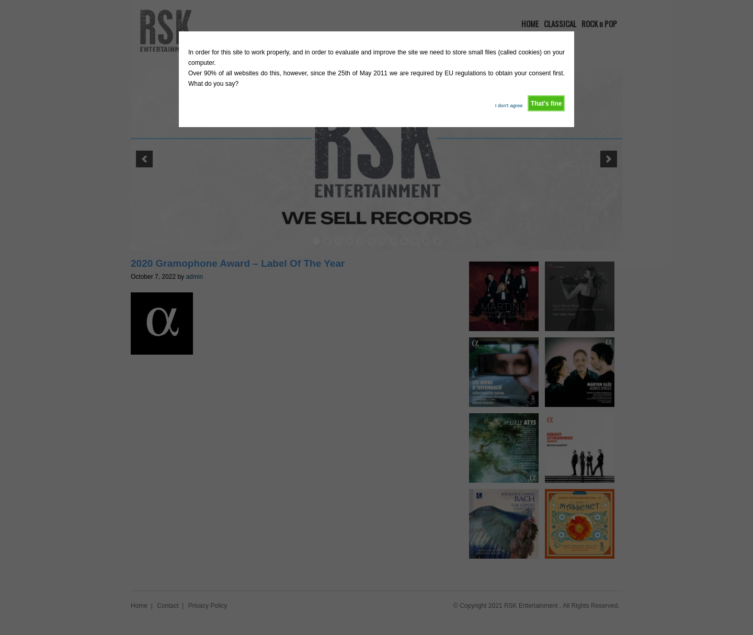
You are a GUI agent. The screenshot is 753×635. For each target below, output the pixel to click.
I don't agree (509, 105)
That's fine (546, 103)
